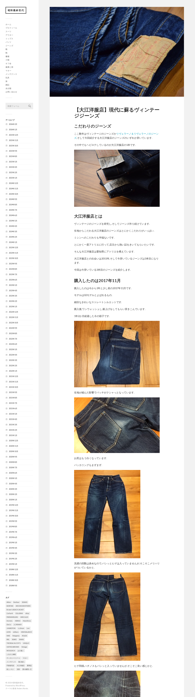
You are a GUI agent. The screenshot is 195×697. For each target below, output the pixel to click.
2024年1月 (13, 242)
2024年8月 (13, 205)
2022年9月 (13, 328)
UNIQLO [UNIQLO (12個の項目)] (26, 643)
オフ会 (8, 63)
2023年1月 (13, 307)
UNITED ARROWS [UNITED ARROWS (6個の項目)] (13, 647)
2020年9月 (13, 457)
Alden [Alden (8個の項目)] (9, 602)
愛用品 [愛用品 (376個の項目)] (29, 666)
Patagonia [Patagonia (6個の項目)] (16, 636)
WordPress (20, 686)
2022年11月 (13, 317)
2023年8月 (13, 269)
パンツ (8, 42)
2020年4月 (13, 484)
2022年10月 (13, 323)
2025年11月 (13, 140)
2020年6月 (13, 473)
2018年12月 (13, 569)
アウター (9, 35)
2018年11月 (13, 575)
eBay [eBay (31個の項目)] (27, 613)
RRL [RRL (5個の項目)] (8, 639)
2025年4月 (13, 167)
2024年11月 (13, 189)
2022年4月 (13, 355)
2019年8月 (13, 527)
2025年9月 (13, 151)
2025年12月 (13, 135)
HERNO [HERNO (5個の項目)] (17, 621)
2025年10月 (13, 146)
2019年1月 (13, 564)
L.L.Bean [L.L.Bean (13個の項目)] (21, 628)
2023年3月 (13, 296)
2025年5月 (13, 162)
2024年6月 (13, 215)
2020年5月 (13, 478)
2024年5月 (13, 221)
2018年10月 (13, 580)
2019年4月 (13, 548)
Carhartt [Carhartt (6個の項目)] (10, 613)
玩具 (7, 78)
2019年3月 (13, 553)
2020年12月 (13, 441)
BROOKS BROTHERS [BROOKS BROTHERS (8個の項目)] (23, 606)
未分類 (8, 88)
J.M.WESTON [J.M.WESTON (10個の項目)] (11, 628)
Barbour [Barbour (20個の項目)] (16, 602)
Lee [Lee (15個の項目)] (28, 628)
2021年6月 (13, 408)
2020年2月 (13, 494)
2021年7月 (13, 403)
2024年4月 (13, 226)
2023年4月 (13, 291)
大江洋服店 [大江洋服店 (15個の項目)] (20, 666)
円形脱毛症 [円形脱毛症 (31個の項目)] (10, 666)
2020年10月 (13, 451)
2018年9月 (13, 586)
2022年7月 (13, 339)
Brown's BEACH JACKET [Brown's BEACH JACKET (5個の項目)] (15, 610)
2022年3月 (13, 360)
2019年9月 (13, 521)
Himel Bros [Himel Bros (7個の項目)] (27, 621)
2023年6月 (13, 280)
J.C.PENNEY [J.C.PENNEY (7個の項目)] (18, 625)
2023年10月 (13, 258)
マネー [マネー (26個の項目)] (25, 658)
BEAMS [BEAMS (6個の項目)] (24, 602)
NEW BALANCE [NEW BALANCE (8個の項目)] (26, 632)
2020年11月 (13, 446)
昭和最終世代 (16, 10)
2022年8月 (13, 333)
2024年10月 (13, 194)
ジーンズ (9, 46)
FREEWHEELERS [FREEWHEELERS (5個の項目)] (12, 617)
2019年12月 (13, 505)
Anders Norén (22, 688)
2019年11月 (13, 510)
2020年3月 (13, 489)
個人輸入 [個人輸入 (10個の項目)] (21, 662)
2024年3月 (13, 231)
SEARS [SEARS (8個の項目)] (14, 639)
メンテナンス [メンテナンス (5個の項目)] (11, 662)
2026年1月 (13, 130)
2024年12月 (13, 183)
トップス (9, 39)
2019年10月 (13, 516)
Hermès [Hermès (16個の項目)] (9, 621)
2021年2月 (13, 430)
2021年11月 (13, 382)
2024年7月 (13, 210)
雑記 (7, 85)
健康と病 (9, 67)
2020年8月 (13, 462)
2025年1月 (13, 178)
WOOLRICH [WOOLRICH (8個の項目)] (11, 651)
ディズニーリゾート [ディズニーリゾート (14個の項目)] (13, 658)
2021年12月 (13, 376)
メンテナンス (11, 74)
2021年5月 (13, 414)
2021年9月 (13, 392)
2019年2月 (13, 559)
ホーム (8, 24)
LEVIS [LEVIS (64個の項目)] (8, 632)
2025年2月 (13, 172)
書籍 (7, 56)
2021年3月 (13, 425)
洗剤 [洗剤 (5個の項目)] (18, 669)
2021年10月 (13, 387)
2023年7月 (13, 274)
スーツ (8, 31)
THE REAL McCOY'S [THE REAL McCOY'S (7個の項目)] (13, 643)
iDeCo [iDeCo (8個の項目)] (9, 625)
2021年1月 (13, 435)
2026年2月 (13, 124)
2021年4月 (13, 419)
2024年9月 (13, 199)
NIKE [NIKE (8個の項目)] (8, 636)
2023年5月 (13, 285)
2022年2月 (13, 366)
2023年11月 (13, 253)
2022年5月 (13, 349)
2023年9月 (13, 264)
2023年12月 (13, 247)
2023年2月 (13, 301)
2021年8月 (13, 398)
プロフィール (11, 28)
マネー (8, 71)
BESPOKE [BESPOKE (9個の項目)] (10, 606)
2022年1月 (13, 371)
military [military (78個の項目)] (15, 632)
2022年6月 (13, 344)
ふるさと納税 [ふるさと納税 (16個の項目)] (11, 654)
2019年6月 (13, 537)
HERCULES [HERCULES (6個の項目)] (24, 617)
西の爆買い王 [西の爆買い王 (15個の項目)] (27, 669)
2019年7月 (13, 532)
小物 (7, 60)
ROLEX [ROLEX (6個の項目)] (24, 636)
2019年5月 (13, 543)
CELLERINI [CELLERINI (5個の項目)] (19, 613)
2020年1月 (13, 500)
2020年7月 (13, 468)
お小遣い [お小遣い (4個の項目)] (21, 651)
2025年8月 (13, 156)
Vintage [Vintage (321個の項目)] (24, 647)
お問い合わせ (11, 92)
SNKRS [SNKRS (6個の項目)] (21, 639)
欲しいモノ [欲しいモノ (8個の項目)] (10, 669)
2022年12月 (13, 312)
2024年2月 (13, 237)
